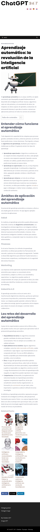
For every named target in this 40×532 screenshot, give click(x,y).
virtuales (34, 185)
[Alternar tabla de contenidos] (20, 117)
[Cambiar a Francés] (30, 9)
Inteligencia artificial (7, 43)
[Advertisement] (20, 23)
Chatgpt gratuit (6, 508)
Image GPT (4, 521)
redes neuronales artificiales (24, 348)
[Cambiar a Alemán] (33, 9)
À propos (24, 529)
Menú (4, 37)
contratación (16, 385)
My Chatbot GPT (6, 518)
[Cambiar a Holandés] (36, 9)
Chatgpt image (5, 511)
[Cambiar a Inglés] (27, 9)
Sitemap (30, 529)
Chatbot (19, 529)
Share (4, 493)
